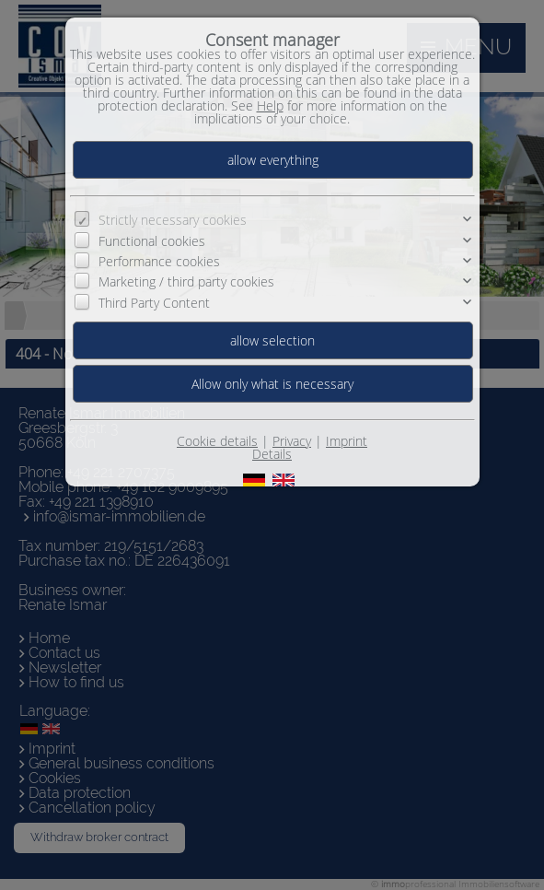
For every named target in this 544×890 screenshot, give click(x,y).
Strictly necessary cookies (172, 219)
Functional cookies (151, 241)
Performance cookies (159, 261)
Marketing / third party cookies (186, 281)
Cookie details (217, 441)
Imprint (346, 441)
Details (272, 454)
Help (270, 105)
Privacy (291, 441)
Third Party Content (154, 302)
